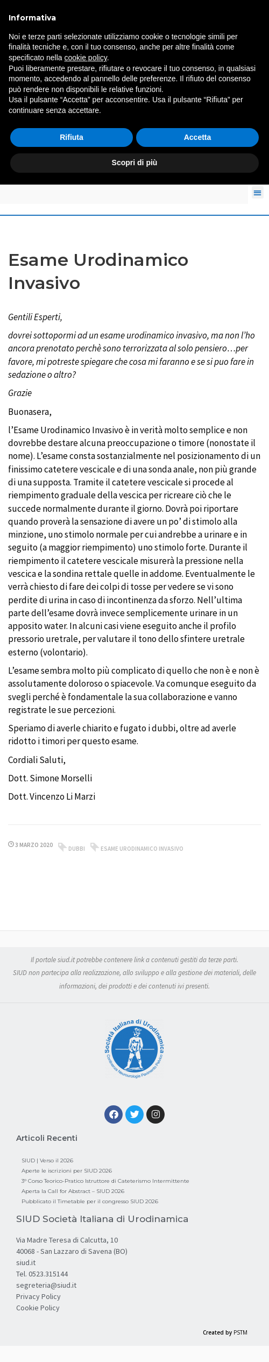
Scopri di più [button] (135, 162)
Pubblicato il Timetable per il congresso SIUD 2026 (90, 1201)
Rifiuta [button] (71, 137)
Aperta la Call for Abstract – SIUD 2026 (73, 1191)
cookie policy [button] (86, 57)
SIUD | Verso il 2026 (47, 1160)
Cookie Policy (38, 1307)
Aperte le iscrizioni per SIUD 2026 (67, 1170)
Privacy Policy (38, 1296)
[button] (258, 192)
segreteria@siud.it (46, 1285)
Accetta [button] (197, 137)
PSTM (240, 1332)
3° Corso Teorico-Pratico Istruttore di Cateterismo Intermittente (105, 1180)
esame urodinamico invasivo (142, 848)
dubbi (76, 848)
